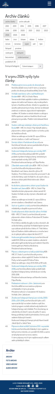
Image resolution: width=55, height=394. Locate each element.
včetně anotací (23, 57)
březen (23, 39)
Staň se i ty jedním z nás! (20, 205)
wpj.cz (23, 389)
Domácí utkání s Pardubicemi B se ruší (25, 142)
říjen (41, 44)
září (34, 44)
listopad (8, 48)
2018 (7, 30)
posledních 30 (10, 62)
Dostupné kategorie (12, 66)
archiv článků (10, 21)
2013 (14, 26)
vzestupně (9, 53)
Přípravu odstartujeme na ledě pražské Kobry (28, 251)
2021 (30, 30)
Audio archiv (11, 368)
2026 (23, 35)
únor (15, 39)
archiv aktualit (24, 21)
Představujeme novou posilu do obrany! (26, 85)
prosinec (18, 48)
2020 (23, 30)
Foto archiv (11, 361)
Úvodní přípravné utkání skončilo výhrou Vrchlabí (29, 211)
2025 (15, 35)
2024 (7, 35)
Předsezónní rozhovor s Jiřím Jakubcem (26, 283)
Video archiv (11, 364)
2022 (38, 30)
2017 (44, 26)
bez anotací (9, 57)
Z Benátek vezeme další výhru (22, 165)
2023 (46, 30)
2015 (29, 26)
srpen (27, 44)
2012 (7, 26)
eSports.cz (41, 389)
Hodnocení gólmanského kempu (23, 237)
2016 (37, 26)
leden (7, 39)
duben (32, 39)
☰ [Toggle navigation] (49, 3)
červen (7, 44)
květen (40, 39)
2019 (15, 30)
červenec (17, 44)
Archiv (9, 357)
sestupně (20, 53)
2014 (22, 26)
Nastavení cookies (27, 391)
